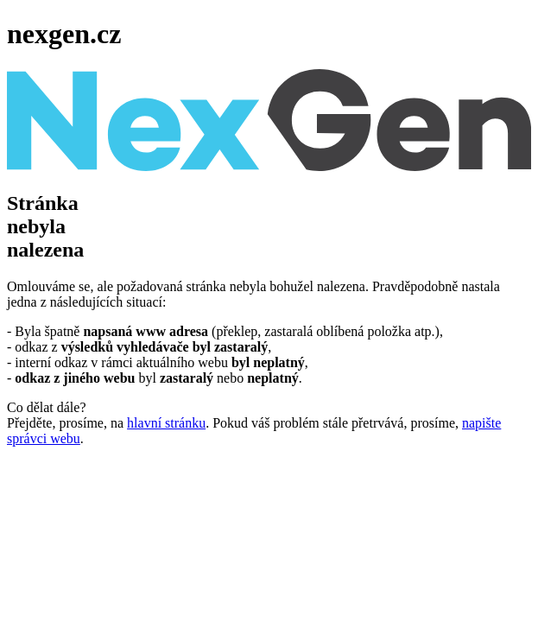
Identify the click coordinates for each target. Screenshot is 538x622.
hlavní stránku (166, 423)
